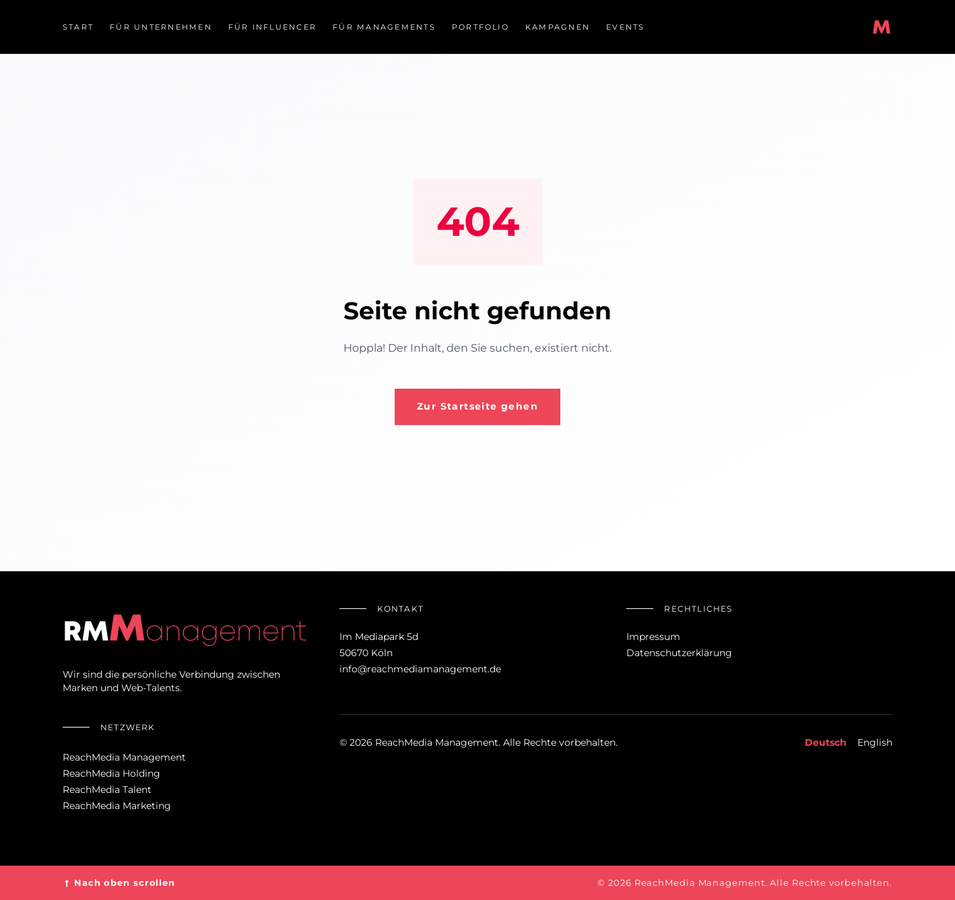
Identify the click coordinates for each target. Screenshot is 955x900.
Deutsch (826, 742)
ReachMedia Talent (107, 789)
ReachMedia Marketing (117, 806)
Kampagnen (557, 27)
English (874, 742)
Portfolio (480, 27)
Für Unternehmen (161, 27)
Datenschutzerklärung (679, 653)
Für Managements (384, 27)
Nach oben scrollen (119, 883)
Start (78, 27)
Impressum (653, 637)
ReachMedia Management (124, 757)
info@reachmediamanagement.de (420, 669)
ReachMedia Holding (111, 773)
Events (625, 27)
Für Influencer (272, 27)
